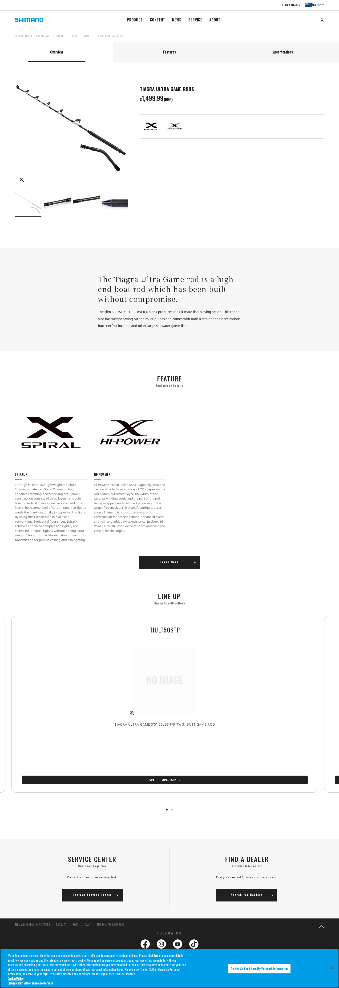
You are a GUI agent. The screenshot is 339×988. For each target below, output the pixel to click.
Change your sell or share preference (30, 983)
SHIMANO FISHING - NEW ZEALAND (32, 36)
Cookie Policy (15, 978)
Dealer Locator (64, 925)
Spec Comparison (128, 743)
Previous (10, 204)
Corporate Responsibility (70, 919)
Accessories (232, 925)
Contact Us (6, 925)
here (157, 956)
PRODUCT (135, 20)
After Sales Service (14, 938)
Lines (284, 919)
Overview (56, 52)
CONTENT (157, 20)
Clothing (286, 925)
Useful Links (179, 938)
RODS (74, 36)
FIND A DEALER (290, 5)
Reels (173, 919)
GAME (86, 36)
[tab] (56, 52)
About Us (7, 907)
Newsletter (118, 925)
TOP (321, 38)
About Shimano (9, 919)
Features (169, 52)
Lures (173, 925)
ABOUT (214, 20)
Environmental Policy (124, 919)
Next (132, 204)
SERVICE (195, 20)
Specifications (282, 52)
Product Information (185, 907)
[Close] (331, 968)
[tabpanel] (169, 410)
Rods (228, 919)
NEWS (176, 20)
